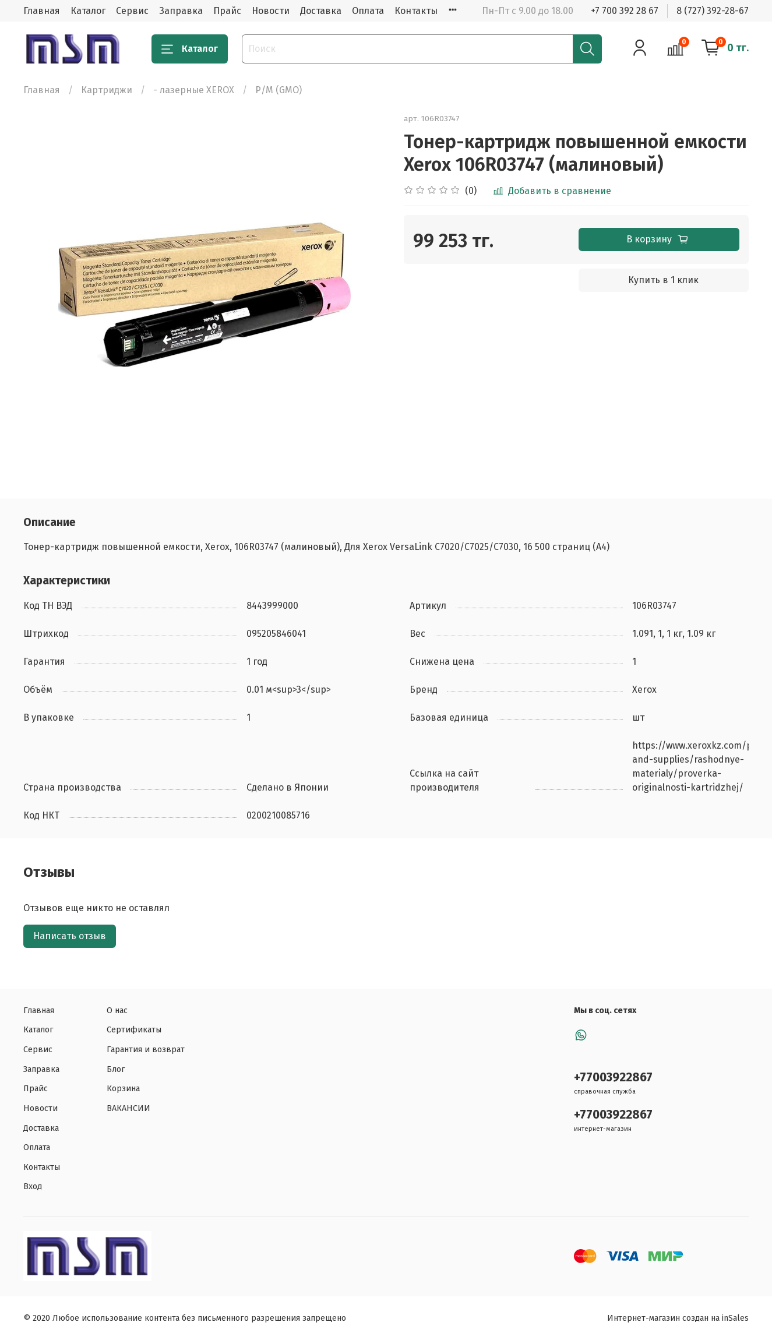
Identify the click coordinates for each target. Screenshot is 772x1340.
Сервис (132, 10)
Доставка (320, 10)
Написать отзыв (69, 935)
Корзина (123, 1089)
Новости (271, 10)
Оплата (368, 10)
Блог (116, 1069)
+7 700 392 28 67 (624, 10)
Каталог (87, 10)
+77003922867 (613, 1077)
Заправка (181, 10)
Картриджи (106, 90)
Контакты (416, 10)
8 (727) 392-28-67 (712, 10)
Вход (32, 1186)
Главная (41, 10)
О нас (117, 1010)
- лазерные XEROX (193, 90)
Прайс (227, 10)
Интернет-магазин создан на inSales (678, 1318)
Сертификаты (134, 1030)
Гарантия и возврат (146, 1050)
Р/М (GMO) (278, 90)
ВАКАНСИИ (128, 1108)
